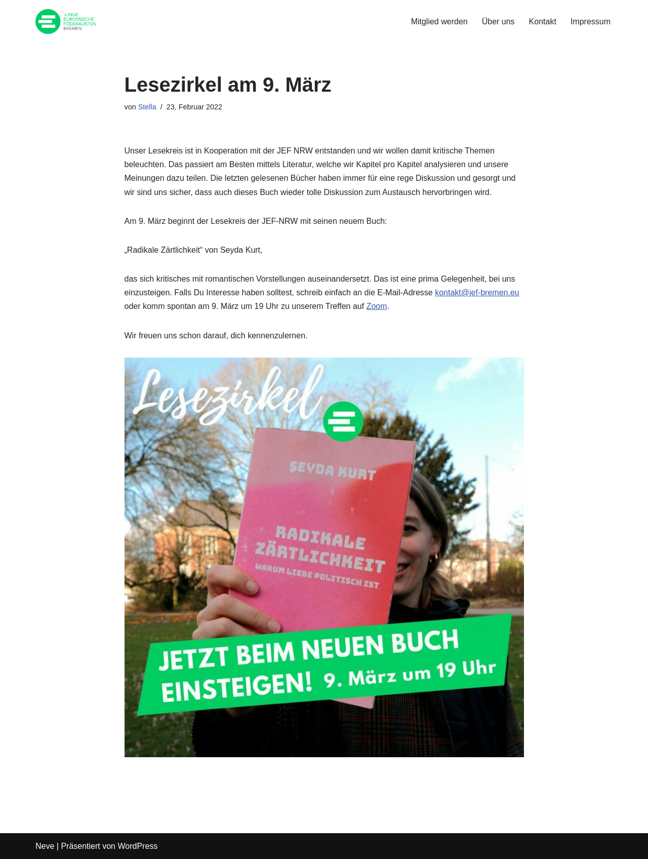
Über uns (498, 21)
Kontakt (542, 21)
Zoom (377, 306)
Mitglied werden (439, 21)
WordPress (137, 846)
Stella (147, 107)
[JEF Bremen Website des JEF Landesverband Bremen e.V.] (65, 21)
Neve (44, 846)
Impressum (591, 21)
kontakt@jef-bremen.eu (477, 292)
